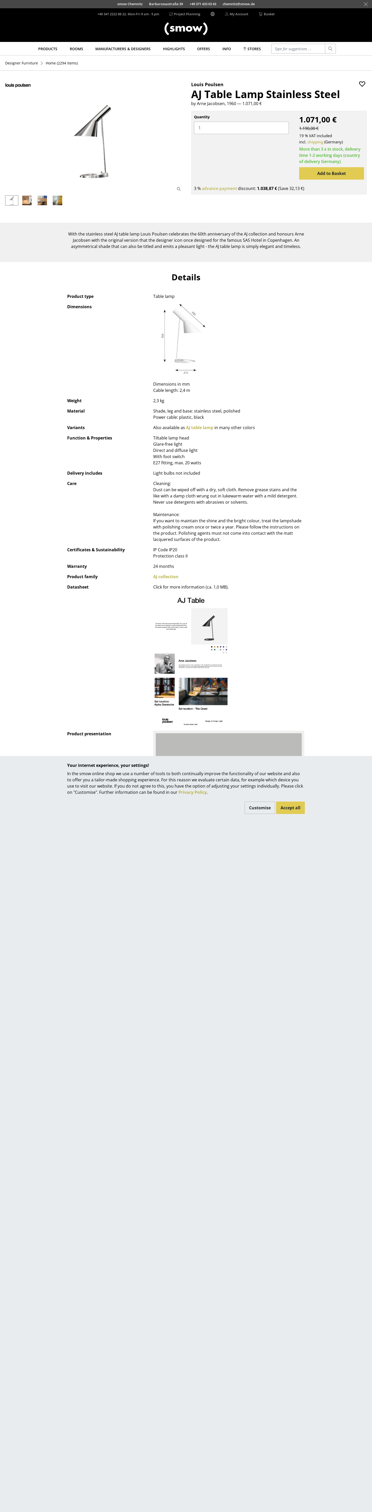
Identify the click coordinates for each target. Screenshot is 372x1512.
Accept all (290, 808)
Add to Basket (331, 173)
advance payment (219, 188)
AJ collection (166, 576)
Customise (260, 808)
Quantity (202, 116)
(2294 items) (62, 63)
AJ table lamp (199, 427)
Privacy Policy (193, 792)
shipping (315, 141)
